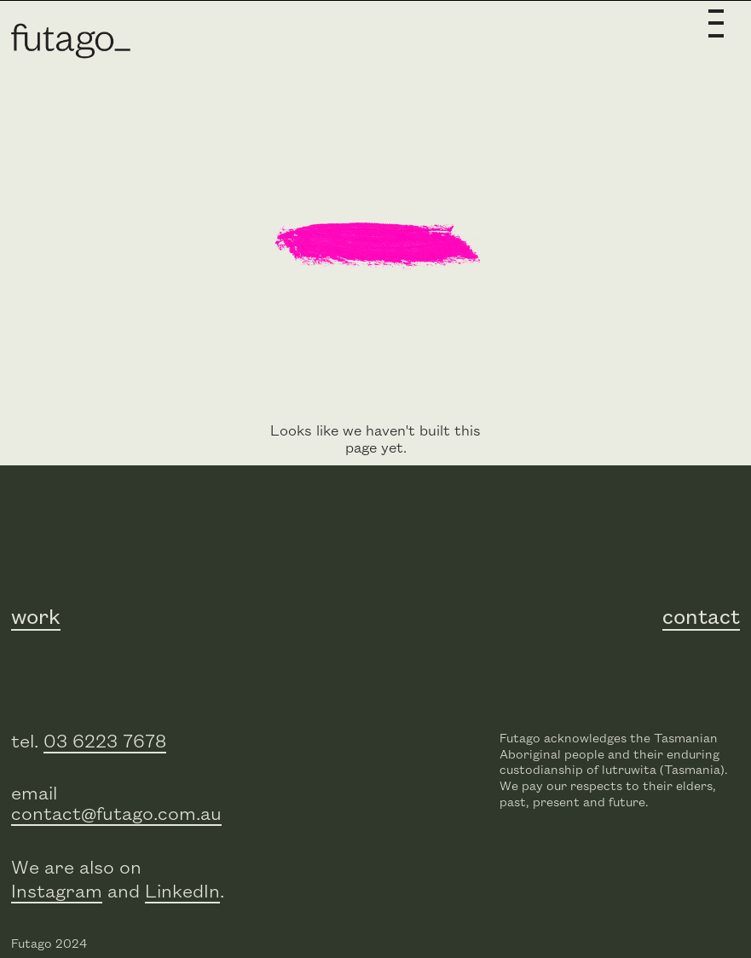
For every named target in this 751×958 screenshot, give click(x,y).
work (36, 618)
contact (701, 618)
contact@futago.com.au (116, 814)
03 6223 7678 (104, 742)
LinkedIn (182, 892)
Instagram (56, 892)
